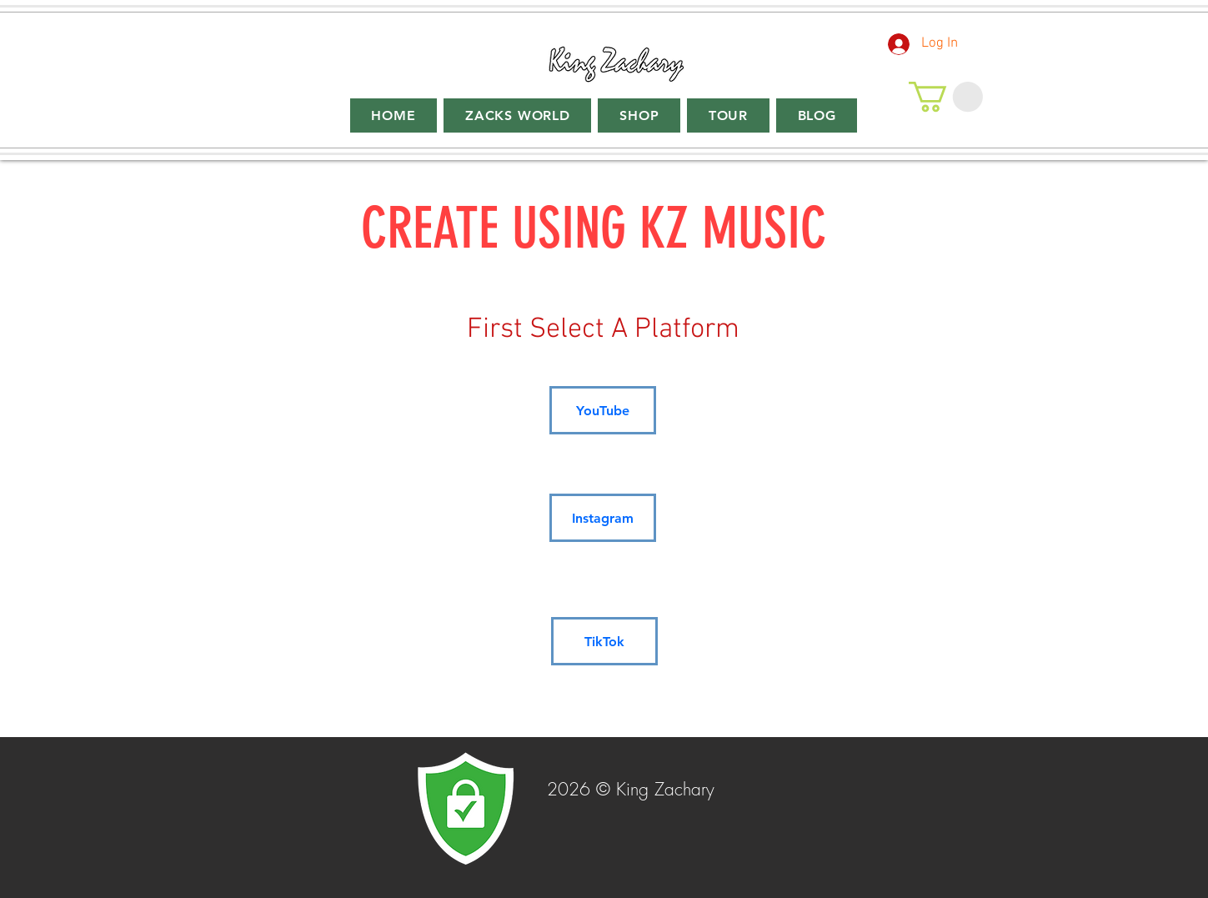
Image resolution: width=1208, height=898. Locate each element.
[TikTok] (604, 641)
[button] (946, 97)
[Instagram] (602, 518)
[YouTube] (602, 410)
